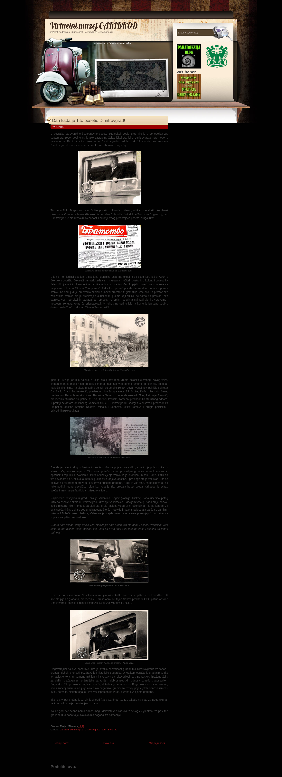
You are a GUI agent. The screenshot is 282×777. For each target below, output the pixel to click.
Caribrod (64, 729)
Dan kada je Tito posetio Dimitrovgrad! (88, 120)
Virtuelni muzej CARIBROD (93, 25)
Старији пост (157, 743)
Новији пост (61, 743)
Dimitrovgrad (76, 729)
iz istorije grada (92, 729)
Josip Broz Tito (109, 729)
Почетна (108, 743)
